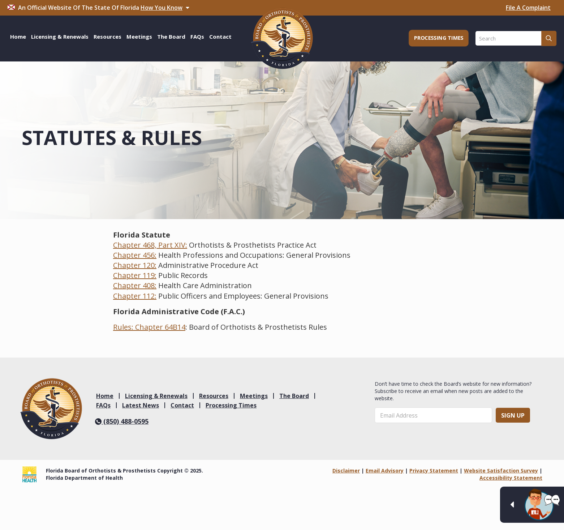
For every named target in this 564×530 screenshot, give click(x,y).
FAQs (103, 405)
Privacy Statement (433, 470)
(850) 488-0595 (121, 421)
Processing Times (231, 405)
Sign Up (513, 415)
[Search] (515, 38)
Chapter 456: (134, 255)
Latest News (140, 405)
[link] (51, 409)
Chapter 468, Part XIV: (150, 245)
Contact (182, 405)
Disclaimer (346, 470)
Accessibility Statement (510, 477)
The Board (294, 396)
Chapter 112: (134, 296)
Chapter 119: (134, 275)
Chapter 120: (134, 265)
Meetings (254, 396)
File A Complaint (528, 8)
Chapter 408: (134, 285)
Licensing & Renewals (156, 396)
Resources (213, 396)
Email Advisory (385, 470)
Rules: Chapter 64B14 (149, 327)
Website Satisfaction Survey (501, 470)
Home (104, 396)
